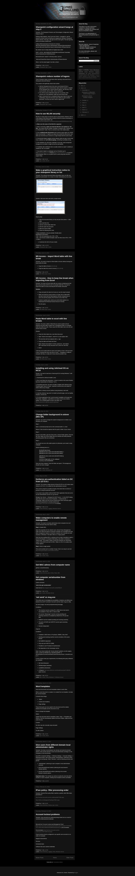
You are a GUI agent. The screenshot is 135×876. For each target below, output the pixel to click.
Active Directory (43, 508)
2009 (82, 115)
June (83, 102)
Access (97, 75)
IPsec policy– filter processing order (52, 790)
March (84, 109)
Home (55, 857)
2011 (82, 85)
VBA (59, 573)
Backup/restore (95, 73)
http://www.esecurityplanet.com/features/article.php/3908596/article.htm (53, 121)
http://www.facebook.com (61, 152)
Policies (50, 805)
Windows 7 (52, 677)
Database (85, 76)
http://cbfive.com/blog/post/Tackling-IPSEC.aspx (48, 800)
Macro (80, 77)
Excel (98, 76)
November (85, 90)
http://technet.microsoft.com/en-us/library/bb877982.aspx (50, 797)
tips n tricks (48, 67)
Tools (47, 555)
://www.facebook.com (42, 152)
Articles (80, 76)
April (83, 107)
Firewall (81, 75)
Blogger (76, 872)
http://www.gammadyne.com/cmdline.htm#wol (47, 550)
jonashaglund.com (84, 52)
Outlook (83, 77)
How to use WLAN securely (48, 114)
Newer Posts (39, 857)
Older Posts (69, 857)
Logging (50, 508)
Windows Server (57, 508)
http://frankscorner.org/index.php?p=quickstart (47, 402)
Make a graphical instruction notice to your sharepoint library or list (53, 171)
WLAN (47, 161)
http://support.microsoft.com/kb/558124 (52, 587)
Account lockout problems (48, 814)
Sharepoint (42, 67)
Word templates (43, 686)
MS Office (42, 273)
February (84, 112)
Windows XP (49, 470)
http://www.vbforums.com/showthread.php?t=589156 (57, 670)
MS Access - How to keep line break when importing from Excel (54, 279)
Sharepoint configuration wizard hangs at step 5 (88, 93)
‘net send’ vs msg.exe (45, 597)
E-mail (88, 76)
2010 (82, 88)
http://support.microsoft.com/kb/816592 (45, 503)
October (84, 100)
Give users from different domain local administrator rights (53, 746)
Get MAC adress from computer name (53, 565)
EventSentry (93, 76)
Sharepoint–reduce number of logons (52, 76)
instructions (53, 266)
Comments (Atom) (58, 862)
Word (47, 735)
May (83, 105)
